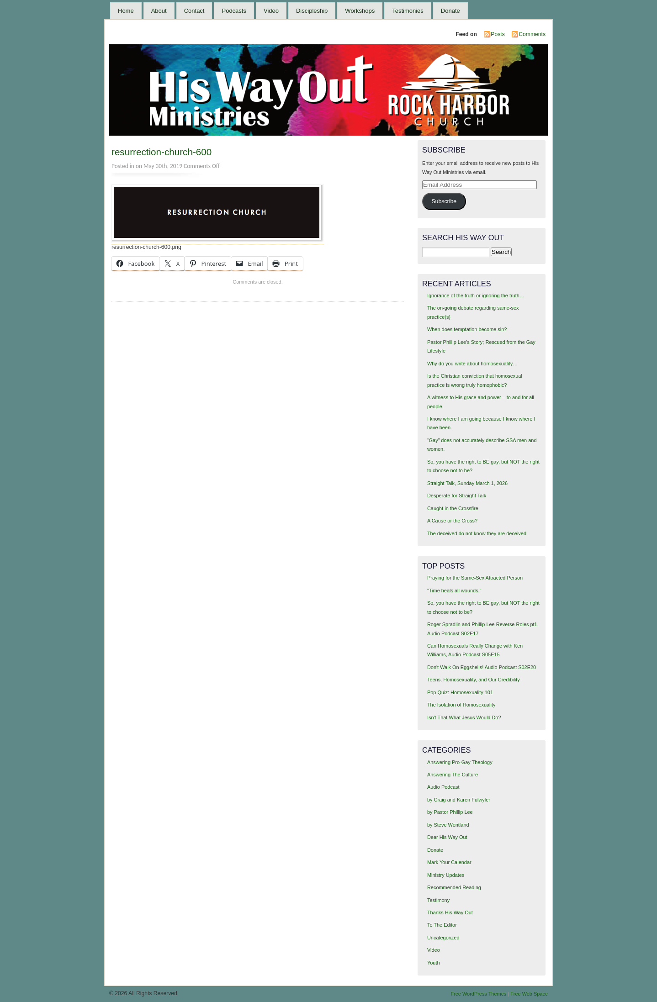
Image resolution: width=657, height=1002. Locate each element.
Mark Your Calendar (449, 862)
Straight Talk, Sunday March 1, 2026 (467, 483)
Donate (450, 10)
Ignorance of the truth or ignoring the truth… (476, 295)
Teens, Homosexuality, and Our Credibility (473, 679)
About (159, 10)
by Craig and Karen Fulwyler (458, 799)
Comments (532, 34)
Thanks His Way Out (450, 912)
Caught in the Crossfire (452, 508)
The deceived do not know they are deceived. (477, 533)
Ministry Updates (445, 875)
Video (271, 10)
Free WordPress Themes (478, 994)
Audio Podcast (443, 787)
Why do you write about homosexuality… (472, 363)
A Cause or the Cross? (452, 520)
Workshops (360, 10)
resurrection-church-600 (161, 152)
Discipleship (312, 10)
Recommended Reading (454, 887)
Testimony (438, 900)
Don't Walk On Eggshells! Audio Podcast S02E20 (481, 667)
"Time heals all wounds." (454, 590)
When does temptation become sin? (467, 329)
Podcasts (234, 10)
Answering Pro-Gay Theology (460, 762)
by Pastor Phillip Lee (450, 812)
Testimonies (408, 10)
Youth (433, 962)
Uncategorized (443, 937)
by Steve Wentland (448, 825)
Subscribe (443, 201)
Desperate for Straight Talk (456, 495)
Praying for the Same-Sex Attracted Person (475, 577)
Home (126, 10)
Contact (194, 10)
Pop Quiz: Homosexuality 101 (460, 692)
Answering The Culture (452, 774)
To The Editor (442, 925)
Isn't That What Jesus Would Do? (464, 717)
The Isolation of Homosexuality (461, 704)
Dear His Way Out (447, 837)
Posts (497, 34)
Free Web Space (529, 994)
